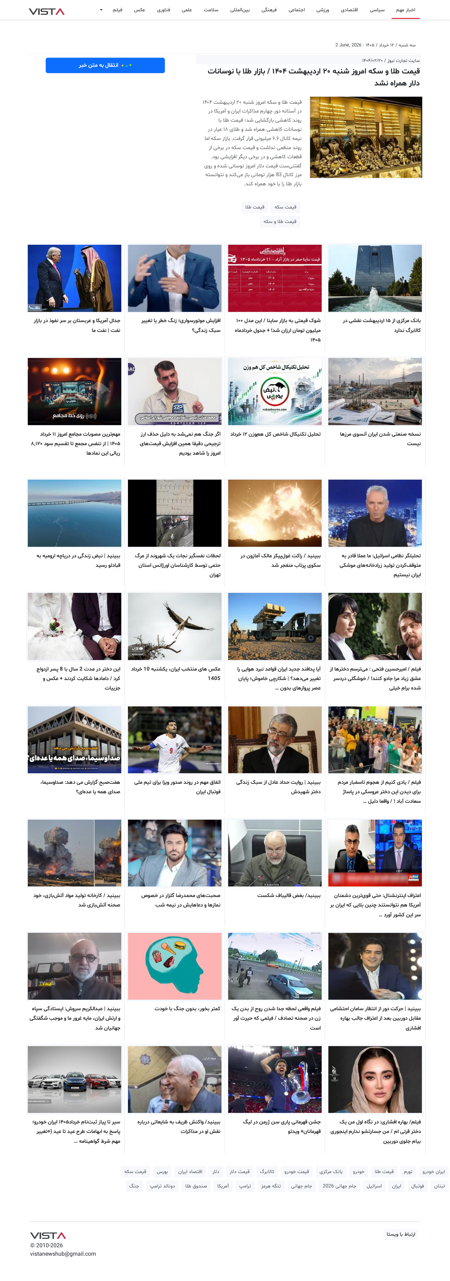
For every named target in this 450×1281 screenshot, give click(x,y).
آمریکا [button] (223, 1186)
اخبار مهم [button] (405, 10)
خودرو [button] (359, 1171)
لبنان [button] (439, 1186)
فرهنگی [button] (269, 10)
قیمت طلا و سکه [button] (280, 221)
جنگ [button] (134, 1186)
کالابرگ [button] (267, 1171)
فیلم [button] (117, 10)
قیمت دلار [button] (240, 1171)
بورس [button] (162, 1171)
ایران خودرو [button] (434, 1171)
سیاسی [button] (377, 10)
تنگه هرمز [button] (271, 1186)
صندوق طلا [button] (196, 1186)
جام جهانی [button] (301, 1186)
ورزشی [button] (322, 10)
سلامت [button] (211, 10)
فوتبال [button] (417, 1186)
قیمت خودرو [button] (296, 1171)
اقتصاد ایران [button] (190, 1171)
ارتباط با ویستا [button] (401, 1234)
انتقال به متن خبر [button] (105, 65)
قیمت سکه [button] (285, 207)
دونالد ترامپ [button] (162, 1186)
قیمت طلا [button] (254, 207)
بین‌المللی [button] (240, 10)
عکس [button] (139, 10)
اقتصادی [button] (349, 10)
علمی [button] (187, 10)
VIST (46, 10)
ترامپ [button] (245, 1186)
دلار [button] (215, 1171)
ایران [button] (396, 1186)
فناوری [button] (163, 10)
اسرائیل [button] (374, 1186)
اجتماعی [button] (297, 10)
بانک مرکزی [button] (331, 1171)
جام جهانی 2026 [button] (339, 1186)
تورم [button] (408, 1171)
